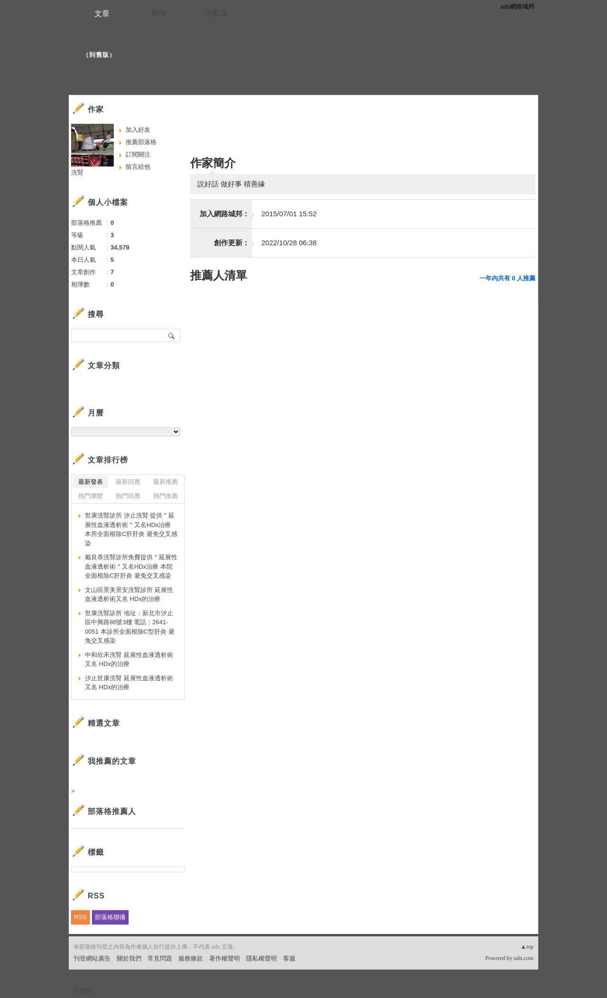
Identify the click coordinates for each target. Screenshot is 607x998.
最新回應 (128, 481)
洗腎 (77, 172)
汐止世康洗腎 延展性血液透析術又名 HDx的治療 (129, 683)
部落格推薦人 (112, 811)
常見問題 (159, 958)
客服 (289, 958)
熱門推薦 (165, 495)
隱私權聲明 (261, 958)
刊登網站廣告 (92, 958)
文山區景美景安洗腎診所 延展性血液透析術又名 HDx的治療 (129, 594)
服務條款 (190, 958)
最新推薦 (165, 481)
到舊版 (99, 54)
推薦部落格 (141, 142)
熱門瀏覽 (90, 495)
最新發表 (90, 481)
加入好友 (138, 129)
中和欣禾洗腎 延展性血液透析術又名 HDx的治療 (129, 659)
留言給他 (138, 166)
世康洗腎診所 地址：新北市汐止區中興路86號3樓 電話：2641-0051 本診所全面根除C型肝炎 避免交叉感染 (130, 627)
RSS (80, 917)
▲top (527, 946)
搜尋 (172, 335)
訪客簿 (215, 13)
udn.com (523, 958)
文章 (102, 13)
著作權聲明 (224, 958)
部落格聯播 (110, 917)
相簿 (158, 13)
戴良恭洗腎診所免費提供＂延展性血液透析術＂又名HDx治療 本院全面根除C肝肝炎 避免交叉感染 (131, 566)
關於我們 (129, 958)
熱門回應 (128, 495)
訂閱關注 (138, 154)
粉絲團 (83, 990)
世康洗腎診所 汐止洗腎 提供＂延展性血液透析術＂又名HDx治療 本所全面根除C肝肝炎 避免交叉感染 (131, 529)
